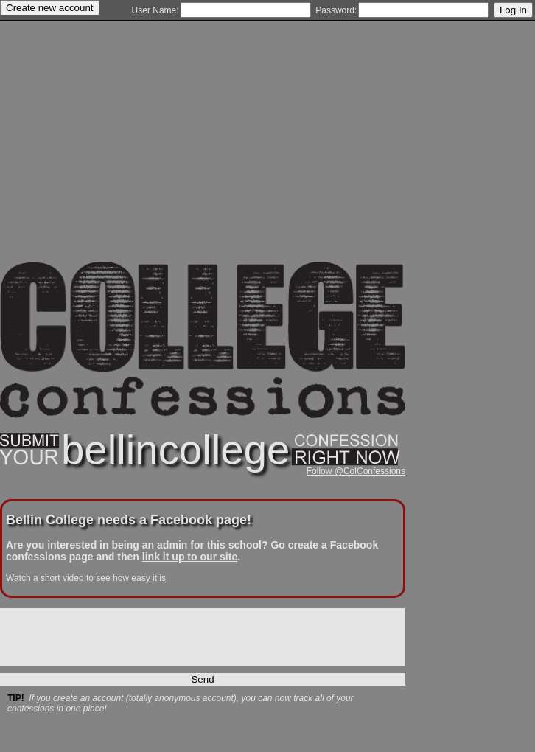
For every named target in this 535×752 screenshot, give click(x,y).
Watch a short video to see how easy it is (86, 578)
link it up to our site (189, 557)
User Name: (155, 10)
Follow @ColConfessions (356, 471)
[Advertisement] (202, 158)
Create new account (50, 7)
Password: (336, 10)
